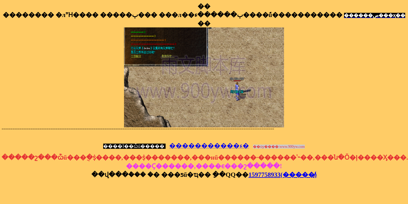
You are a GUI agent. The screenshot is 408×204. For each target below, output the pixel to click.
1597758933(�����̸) (282, 174)
